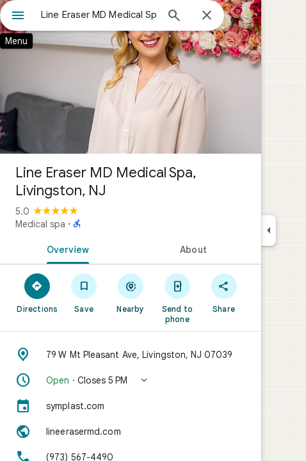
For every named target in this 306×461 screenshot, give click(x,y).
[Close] (206, 16)
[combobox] (98, 14)
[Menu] (18, 16)
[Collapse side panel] (268, 230)
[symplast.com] (130, 406)
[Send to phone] (177, 298)
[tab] (65, 248)
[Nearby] (131, 292)
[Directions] (37, 292)
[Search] (174, 16)
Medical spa (40, 224)
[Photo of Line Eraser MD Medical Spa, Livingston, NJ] (130, 77)
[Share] (223, 292)
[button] (130, 380)
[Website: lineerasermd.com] (130, 431)
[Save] (84, 292)
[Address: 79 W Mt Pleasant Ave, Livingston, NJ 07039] (130, 355)
